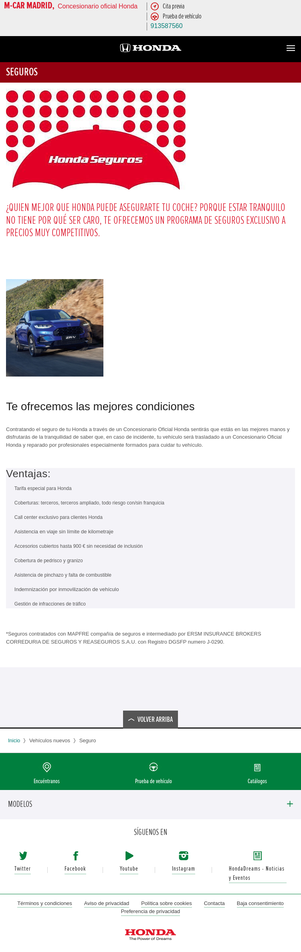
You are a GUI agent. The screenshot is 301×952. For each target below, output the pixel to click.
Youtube (129, 869)
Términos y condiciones (44, 903)
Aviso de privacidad (106, 903)
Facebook (75, 869)
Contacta (214, 903)
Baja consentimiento (260, 903)
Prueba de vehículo (153, 781)
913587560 (167, 25)
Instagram (183, 869)
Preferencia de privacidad (150, 911)
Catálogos (257, 781)
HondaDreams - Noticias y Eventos (257, 873)
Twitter (22, 869)
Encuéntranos (47, 781)
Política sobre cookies (166, 903)
